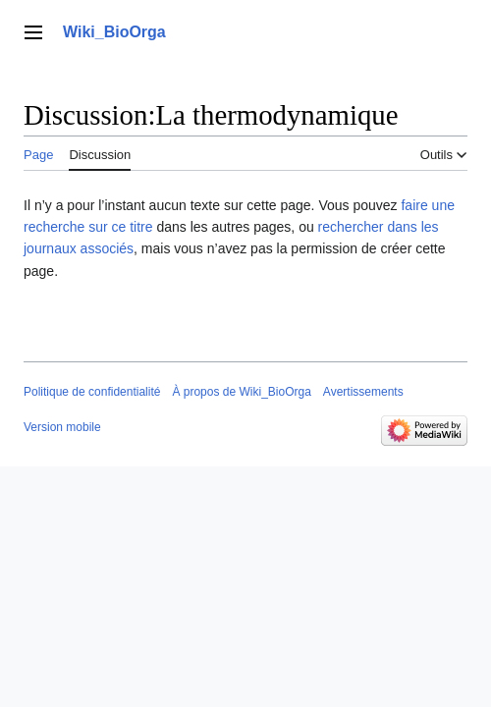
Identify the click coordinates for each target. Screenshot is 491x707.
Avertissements (363, 392)
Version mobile (62, 427)
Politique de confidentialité (92, 392)
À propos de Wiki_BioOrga (241, 392)
